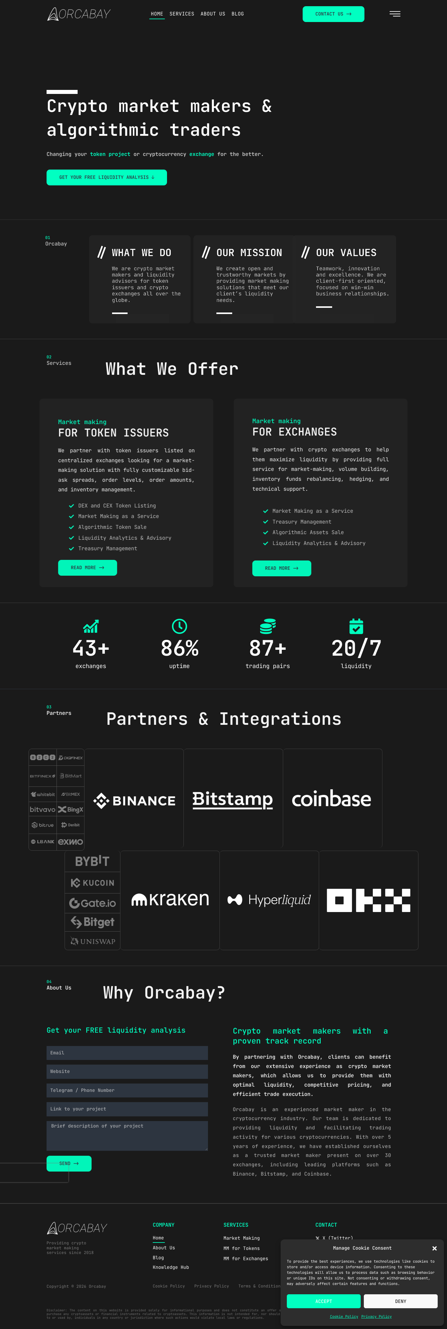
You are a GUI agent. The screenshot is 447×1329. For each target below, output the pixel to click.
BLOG (238, 14)
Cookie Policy (344, 1316)
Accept (323, 1301)
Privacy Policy (376, 1316)
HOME (157, 14)
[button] (434, 1248)
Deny (400, 1301)
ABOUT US (213, 14)
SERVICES (181, 14)
